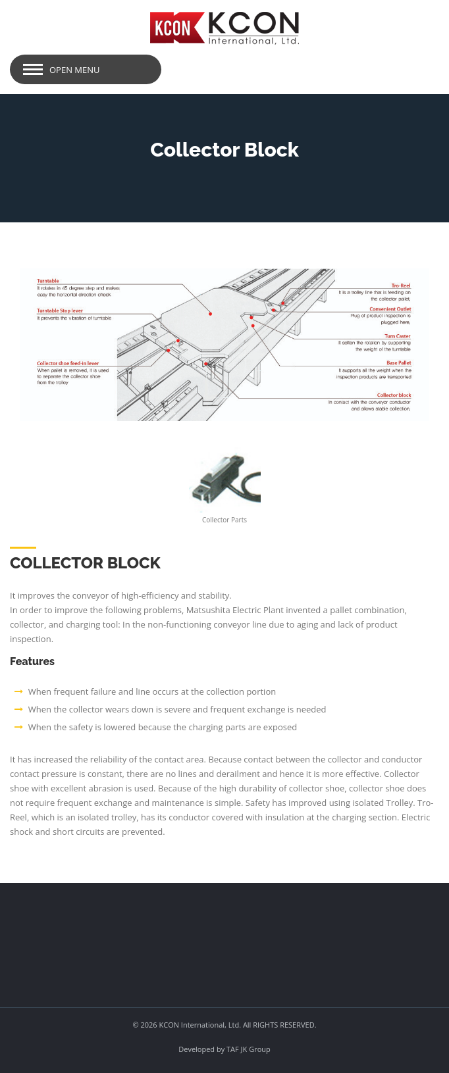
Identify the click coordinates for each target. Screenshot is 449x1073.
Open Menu (74, 70)
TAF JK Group (248, 1049)
